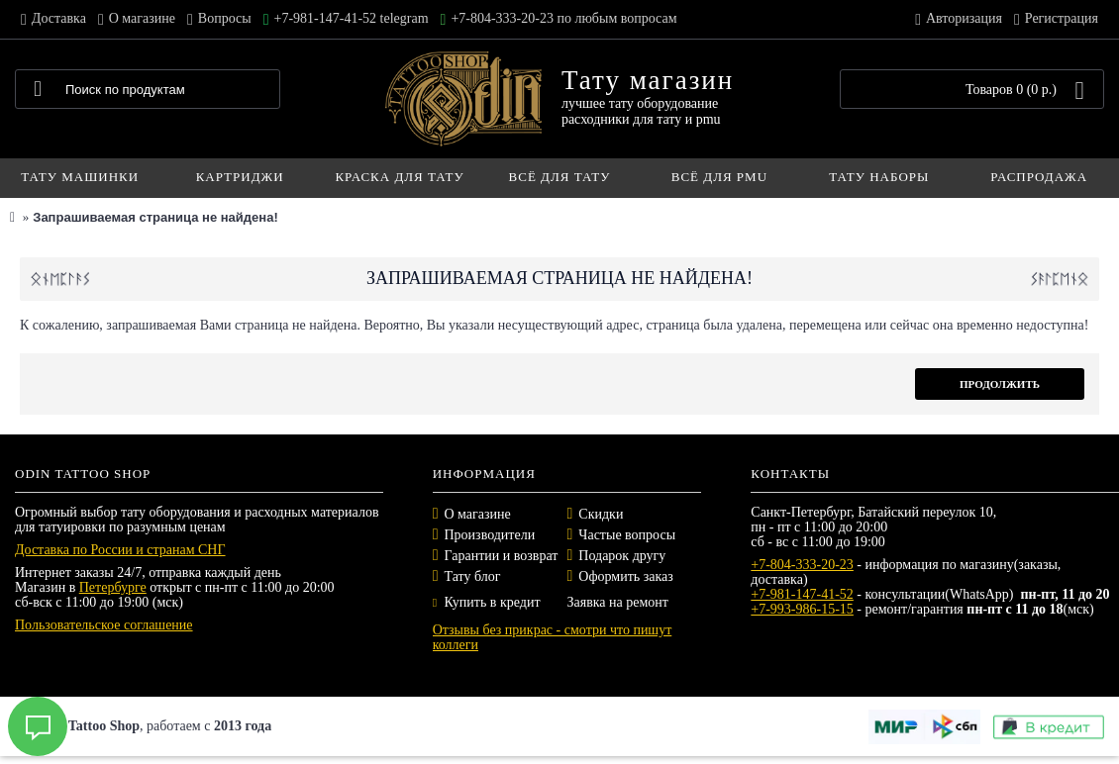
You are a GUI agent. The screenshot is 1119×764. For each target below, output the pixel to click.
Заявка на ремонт (616, 602)
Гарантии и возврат (502, 555)
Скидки (600, 514)
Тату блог (473, 576)
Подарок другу (621, 555)
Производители (490, 534)
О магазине (478, 514)
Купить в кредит (487, 602)
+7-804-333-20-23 (802, 564)
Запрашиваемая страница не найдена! (155, 217)
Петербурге (113, 587)
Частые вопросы (626, 534)
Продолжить (1000, 384)
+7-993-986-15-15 (802, 609)
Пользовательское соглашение (104, 625)
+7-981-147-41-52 (802, 594)
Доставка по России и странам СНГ (120, 549)
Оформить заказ (625, 576)
